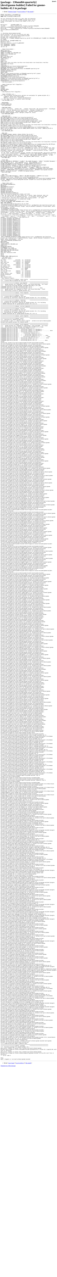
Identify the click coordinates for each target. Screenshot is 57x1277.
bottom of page (12, 11)
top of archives (22, 11)
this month (30, 11)
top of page (11, 1271)
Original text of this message (8, 1274)
